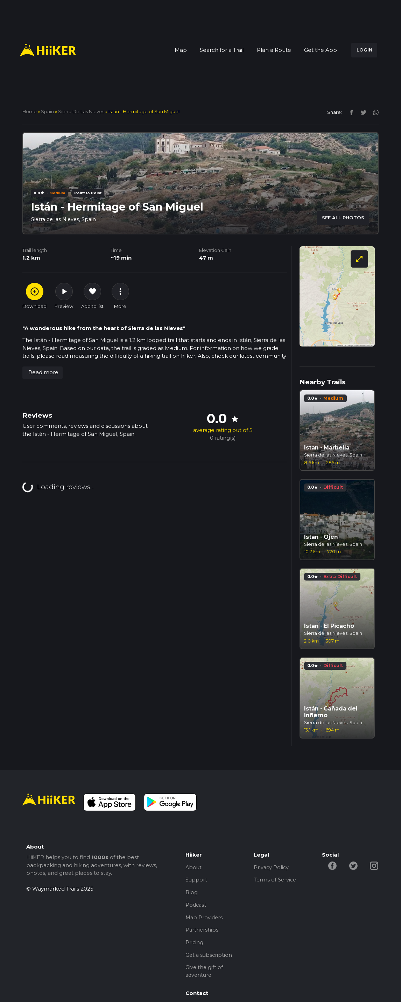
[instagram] (373, 112)
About (193, 867)
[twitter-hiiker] (354, 865)
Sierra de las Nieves (81, 111)
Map (181, 50)
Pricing (194, 946)
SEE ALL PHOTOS (343, 217)
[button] (42, 372)
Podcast (196, 907)
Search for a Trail (222, 50)
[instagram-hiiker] (376, 865)
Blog (191, 894)
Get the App (320, 50)
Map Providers (204, 920)
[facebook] (349, 112)
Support (196, 881)
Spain (47, 111)
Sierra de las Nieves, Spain (65, 219)
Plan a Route (274, 50)
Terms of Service (275, 881)
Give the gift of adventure (204, 976)
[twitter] (362, 112)
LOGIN (364, 50)
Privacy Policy (272, 867)
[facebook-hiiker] (333, 865)
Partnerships (202, 933)
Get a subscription (209, 959)
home (29, 111)
